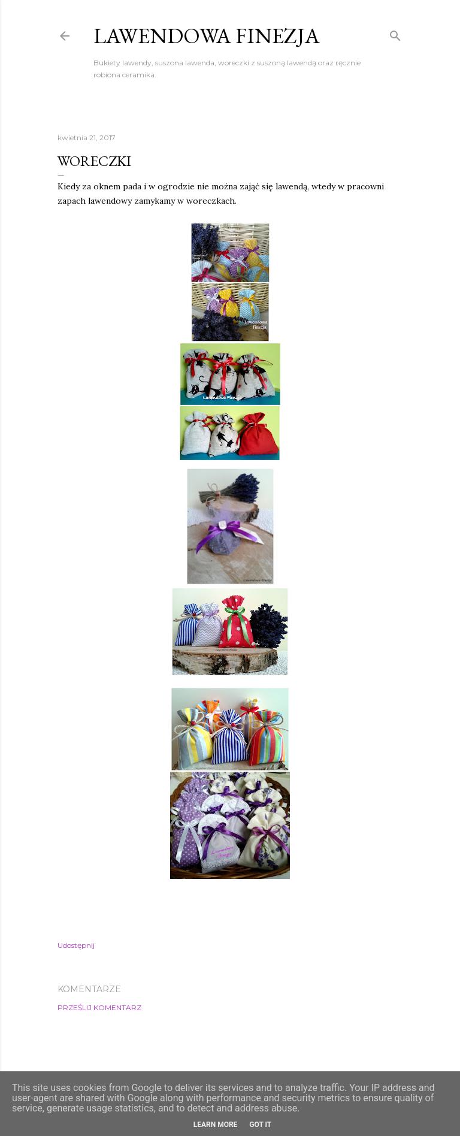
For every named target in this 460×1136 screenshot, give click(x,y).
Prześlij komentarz (99, 1007)
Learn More (215, 1124)
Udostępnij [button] (76, 945)
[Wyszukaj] (395, 33)
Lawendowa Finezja (206, 36)
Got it (260, 1124)
